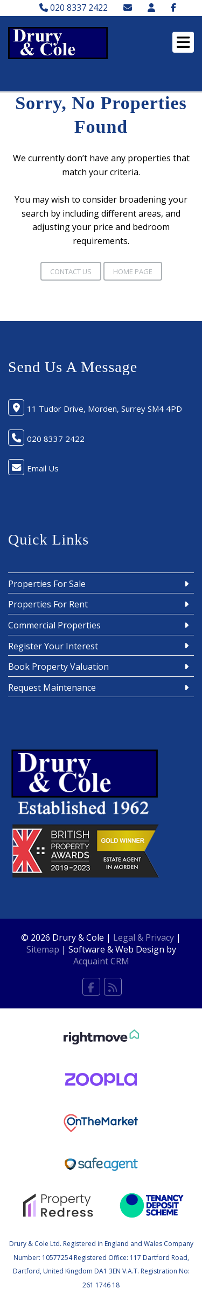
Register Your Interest (53, 646)
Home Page (132, 271)
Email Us (43, 468)
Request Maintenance (52, 687)
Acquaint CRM (101, 961)
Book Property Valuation (58, 666)
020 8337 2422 (73, 7)
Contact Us (71, 271)
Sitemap (42, 949)
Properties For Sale (47, 584)
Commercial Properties (54, 625)
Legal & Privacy (143, 937)
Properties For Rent (48, 604)
